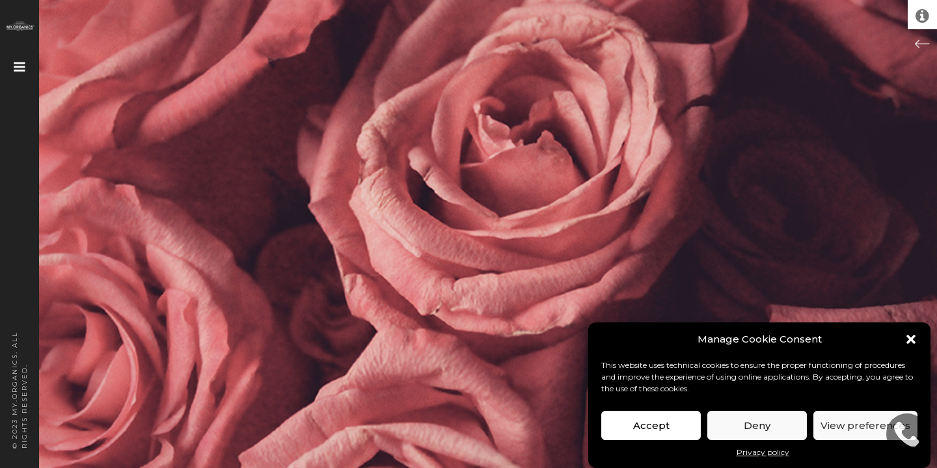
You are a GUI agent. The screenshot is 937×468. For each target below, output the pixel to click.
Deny (757, 425)
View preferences (865, 425)
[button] (910, 339)
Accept (651, 425)
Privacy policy (763, 452)
